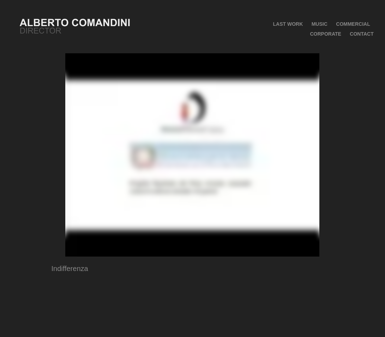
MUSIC (319, 24)
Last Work (288, 24)
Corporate (325, 34)
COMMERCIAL (353, 24)
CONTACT (361, 34)
